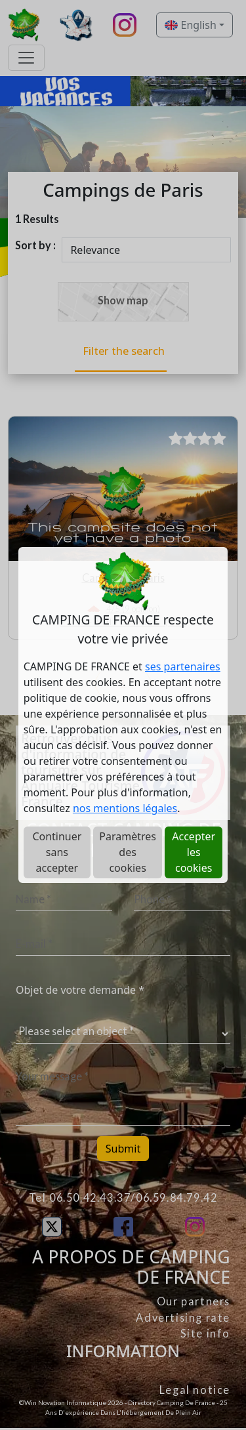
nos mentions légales (125, 808)
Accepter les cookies (193, 852)
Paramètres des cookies (127, 852)
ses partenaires (182, 666)
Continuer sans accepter (56, 852)
